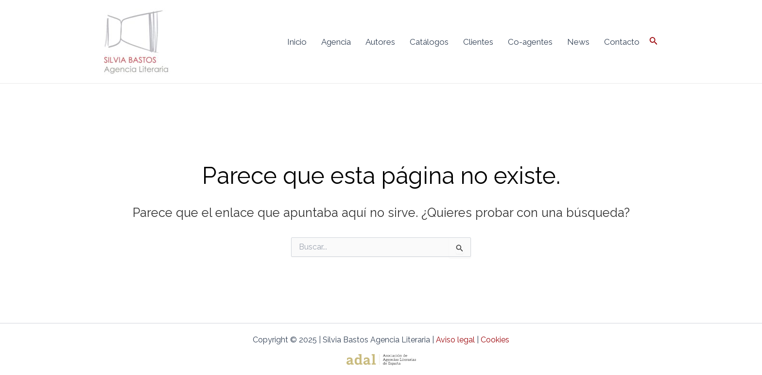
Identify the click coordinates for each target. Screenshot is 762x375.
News (578, 42)
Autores (380, 42)
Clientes (478, 42)
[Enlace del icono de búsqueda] (653, 42)
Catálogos (429, 42)
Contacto (622, 42)
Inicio (297, 42)
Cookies (495, 339)
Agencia (336, 42)
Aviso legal (455, 339)
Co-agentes (530, 42)
